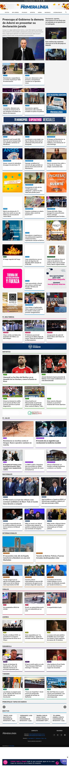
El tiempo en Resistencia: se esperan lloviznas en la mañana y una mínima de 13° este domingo (56, 141)
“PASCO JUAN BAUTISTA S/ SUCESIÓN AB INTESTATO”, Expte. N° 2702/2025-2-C (9, 719)
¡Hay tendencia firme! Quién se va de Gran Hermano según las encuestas (56, 665)
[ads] (23, 90)
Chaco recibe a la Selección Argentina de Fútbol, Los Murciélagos (12, 336)
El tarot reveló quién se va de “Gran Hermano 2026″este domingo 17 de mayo (34, 665)
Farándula (5, 661)
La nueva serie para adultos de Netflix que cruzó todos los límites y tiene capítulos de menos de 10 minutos (56, 637)
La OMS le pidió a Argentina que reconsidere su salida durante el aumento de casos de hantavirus (34, 467)
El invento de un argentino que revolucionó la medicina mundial (48, 442)
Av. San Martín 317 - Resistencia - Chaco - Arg (36, 738)
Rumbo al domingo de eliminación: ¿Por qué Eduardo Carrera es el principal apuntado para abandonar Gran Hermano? (11, 667)
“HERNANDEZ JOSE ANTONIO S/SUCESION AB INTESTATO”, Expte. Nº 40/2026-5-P (26, 719)
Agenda (40, 12)
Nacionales (47, 12)
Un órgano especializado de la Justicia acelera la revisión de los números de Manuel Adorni (12, 526)
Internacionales (58, 12)
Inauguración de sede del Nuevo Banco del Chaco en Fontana (55, 336)
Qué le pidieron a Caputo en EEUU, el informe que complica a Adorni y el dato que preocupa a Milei (54, 501)
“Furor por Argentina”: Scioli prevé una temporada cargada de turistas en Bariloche (34, 694)
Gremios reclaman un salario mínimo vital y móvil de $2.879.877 (34, 213)
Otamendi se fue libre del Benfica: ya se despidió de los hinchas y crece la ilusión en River (20, 379)
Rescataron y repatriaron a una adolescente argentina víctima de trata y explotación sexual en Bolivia (34, 237)
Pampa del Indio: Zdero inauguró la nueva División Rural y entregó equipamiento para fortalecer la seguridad (56, 214)
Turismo (5, 689)
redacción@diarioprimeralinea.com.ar (37, 734)
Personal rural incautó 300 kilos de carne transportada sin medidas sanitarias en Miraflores (12, 141)
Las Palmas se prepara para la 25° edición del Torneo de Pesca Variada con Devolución (12, 694)
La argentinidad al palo (54, 607)
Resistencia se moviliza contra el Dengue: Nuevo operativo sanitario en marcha (17, 443)
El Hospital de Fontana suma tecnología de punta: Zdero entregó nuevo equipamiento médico (12, 467)
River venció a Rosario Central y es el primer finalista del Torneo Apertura (56, 402)
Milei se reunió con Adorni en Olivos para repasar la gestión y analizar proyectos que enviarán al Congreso (34, 526)
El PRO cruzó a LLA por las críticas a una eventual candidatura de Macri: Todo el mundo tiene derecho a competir (20, 502)
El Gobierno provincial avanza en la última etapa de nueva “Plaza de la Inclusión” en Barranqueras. (34, 337)
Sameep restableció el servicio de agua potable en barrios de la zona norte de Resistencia (34, 165)
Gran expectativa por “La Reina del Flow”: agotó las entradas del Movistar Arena (34, 636)
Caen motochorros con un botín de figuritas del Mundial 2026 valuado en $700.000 (33, 261)
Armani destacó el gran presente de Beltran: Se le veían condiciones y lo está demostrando (53, 378)
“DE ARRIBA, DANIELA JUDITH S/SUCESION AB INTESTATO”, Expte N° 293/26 (59, 719)
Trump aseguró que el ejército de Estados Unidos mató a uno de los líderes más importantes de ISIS (11, 582)
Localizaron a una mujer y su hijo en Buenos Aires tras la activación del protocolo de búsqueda (34, 141)
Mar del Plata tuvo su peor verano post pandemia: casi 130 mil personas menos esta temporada (56, 694)
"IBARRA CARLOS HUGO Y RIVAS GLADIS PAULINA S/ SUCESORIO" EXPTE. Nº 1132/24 (42, 719)
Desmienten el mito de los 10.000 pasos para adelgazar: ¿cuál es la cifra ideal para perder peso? (33, 189)
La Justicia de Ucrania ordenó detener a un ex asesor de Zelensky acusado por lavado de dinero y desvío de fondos (56, 583)
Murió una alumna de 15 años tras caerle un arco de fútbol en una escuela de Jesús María (11, 213)
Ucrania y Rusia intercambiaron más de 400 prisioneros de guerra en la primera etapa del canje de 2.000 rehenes (34, 583)
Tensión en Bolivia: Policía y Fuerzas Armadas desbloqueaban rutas (50, 557)
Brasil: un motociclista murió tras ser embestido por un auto (34, 609)
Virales (5, 604)
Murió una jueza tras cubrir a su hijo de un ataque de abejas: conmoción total (56, 164)
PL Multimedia (6, 332)
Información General (51, 136)
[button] (66, 12)
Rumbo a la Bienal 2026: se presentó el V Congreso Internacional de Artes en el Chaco (12, 637)
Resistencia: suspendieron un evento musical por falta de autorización (12, 79)
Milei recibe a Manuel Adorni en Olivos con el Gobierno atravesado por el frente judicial (56, 526)
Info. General (15, 12)
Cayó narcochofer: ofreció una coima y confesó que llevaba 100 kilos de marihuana (33, 286)
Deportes (32, 12)
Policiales (24, 12)
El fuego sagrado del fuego (11, 259)
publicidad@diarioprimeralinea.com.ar (37, 735)
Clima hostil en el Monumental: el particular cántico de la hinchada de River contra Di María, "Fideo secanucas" (34, 404)
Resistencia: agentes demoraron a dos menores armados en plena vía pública (34, 109)
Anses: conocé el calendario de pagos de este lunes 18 (12, 164)
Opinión (5, 256)
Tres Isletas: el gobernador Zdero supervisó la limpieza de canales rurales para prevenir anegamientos (34, 310)
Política (7, 12)
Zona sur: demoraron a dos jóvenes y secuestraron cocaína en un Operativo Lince (33, 80)
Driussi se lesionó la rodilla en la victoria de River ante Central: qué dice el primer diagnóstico (12, 403)
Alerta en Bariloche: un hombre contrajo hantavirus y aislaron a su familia (56, 466)
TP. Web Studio (11, 745)
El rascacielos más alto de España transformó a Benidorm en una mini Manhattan (16, 558)
